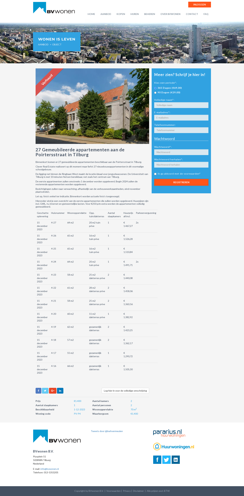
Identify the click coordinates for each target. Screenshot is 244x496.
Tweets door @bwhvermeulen (107, 431)
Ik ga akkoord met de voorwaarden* (177, 173)
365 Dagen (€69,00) (168, 87)
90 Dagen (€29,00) (167, 92)
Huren (134, 14)
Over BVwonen (170, 14)
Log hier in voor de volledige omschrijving (125, 390)
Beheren (149, 14)
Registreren (181, 182)
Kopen (121, 14)
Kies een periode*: (165, 82)
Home (91, 14)
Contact (192, 14)
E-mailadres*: (162, 112)
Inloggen (199, 4)
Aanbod (105, 14)
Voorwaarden (113, 490)
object (57, 44)
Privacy (127, 490)
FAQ (206, 14)
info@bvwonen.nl (49, 468)
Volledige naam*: (164, 99)
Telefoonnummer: (165, 124)
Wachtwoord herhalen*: (168, 159)
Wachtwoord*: (163, 146)
